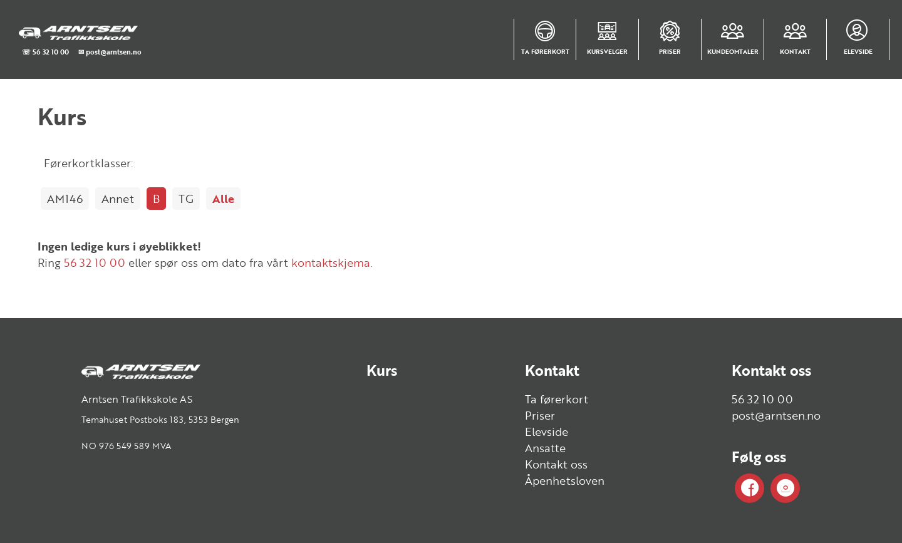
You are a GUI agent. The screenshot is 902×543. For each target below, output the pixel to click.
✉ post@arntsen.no (110, 51)
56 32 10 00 (94, 262)
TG (186, 198)
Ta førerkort (556, 399)
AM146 (65, 198)
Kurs (381, 370)
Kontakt (552, 370)
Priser (540, 415)
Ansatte (545, 448)
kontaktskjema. (331, 262)
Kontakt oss (556, 464)
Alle (223, 198)
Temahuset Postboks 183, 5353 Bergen (160, 419)
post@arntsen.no (776, 415)
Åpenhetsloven (564, 480)
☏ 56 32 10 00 (45, 51)
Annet (117, 198)
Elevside (546, 431)
